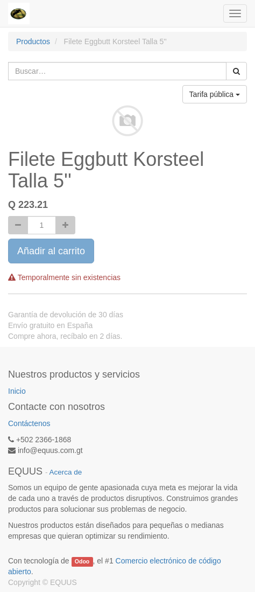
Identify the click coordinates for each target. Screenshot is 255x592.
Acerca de (65, 472)
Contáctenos (29, 423)
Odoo (82, 561)
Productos (33, 41)
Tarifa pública (214, 94)
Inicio (17, 391)
